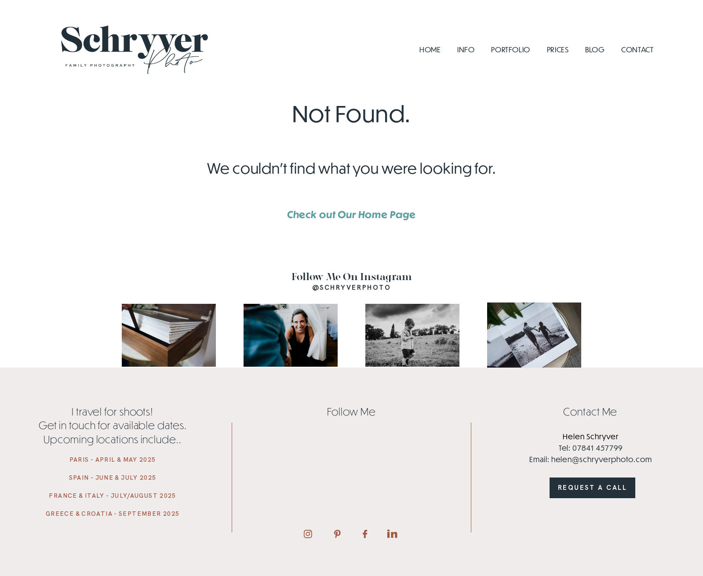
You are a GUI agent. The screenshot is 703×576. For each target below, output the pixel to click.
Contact (637, 49)
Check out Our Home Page (351, 214)
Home (430, 49)
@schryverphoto (351, 287)
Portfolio (510, 49)
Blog (595, 49)
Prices (558, 49)
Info (466, 49)
